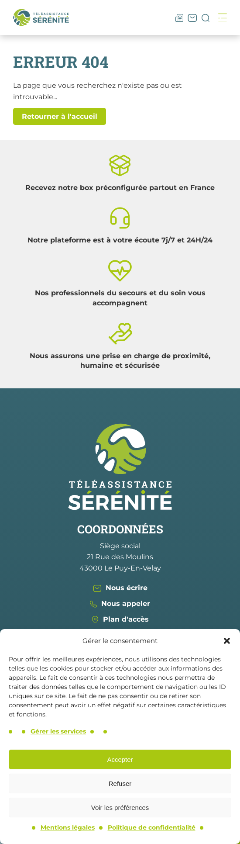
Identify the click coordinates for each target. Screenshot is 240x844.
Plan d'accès (120, 619)
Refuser (120, 783)
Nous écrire (120, 588)
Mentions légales (68, 827)
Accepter (120, 759)
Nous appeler (120, 603)
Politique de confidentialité (151, 827)
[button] (227, 640)
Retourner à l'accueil (59, 116)
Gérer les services (58, 731)
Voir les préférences (120, 807)
